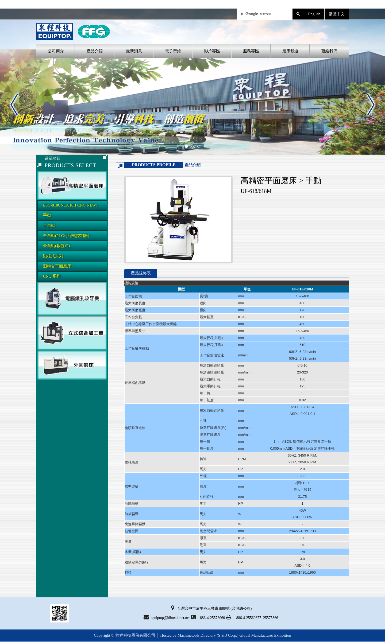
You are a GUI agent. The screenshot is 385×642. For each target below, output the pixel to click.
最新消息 (134, 51)
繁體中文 (337, 14)
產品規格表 (141, 273)
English (314, 14)
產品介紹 (95, 51)
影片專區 (212, 51)
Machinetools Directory (197, 635)
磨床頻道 (290, 51)
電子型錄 (173, 51)
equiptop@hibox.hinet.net (167, 617)
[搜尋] (264, 14)
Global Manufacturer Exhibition (265, 635)
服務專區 (251, 51)
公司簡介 (56, 51)
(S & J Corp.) (227, 635)
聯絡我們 (329, 51)
